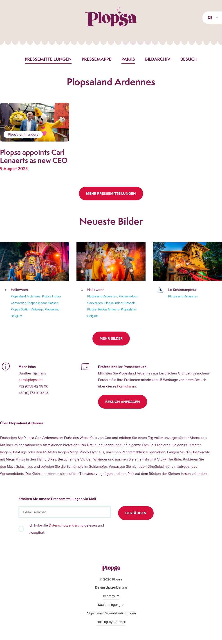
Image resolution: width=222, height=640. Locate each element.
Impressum (111, 595)
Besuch (188, 59)
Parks (128, 59)
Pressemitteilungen (48, 59)
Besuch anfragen (122, 401)
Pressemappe (96, 59)
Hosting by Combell (111, 621)
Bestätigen (135, 513)
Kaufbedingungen (111, 604)
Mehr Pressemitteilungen (111, 193)
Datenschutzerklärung (66, 525)
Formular (124, 386)
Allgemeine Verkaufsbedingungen (111, 613)
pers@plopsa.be (30, 379)
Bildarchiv (157, 59)
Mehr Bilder (111, 338)
